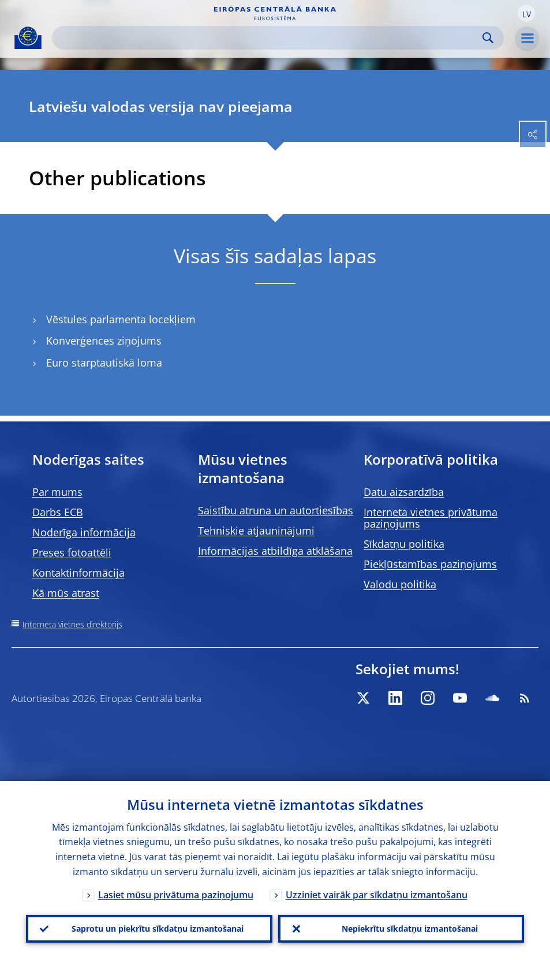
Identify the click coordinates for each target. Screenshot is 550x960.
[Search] (268, 38)
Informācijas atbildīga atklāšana (275, 551)
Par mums (57, 492)
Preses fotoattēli (71, 552)
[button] (526, 13)
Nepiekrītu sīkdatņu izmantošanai (410, 928)
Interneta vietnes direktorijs (72, 624)
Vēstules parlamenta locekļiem (121, 319)
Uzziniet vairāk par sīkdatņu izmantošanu (376, 894)
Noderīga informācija (84, 532)
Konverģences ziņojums (104, 341)
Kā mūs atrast (65, 593)
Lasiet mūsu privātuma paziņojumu (175, 894)
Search (487, 38)
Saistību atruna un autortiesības (275, 510)
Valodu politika (400, 584)
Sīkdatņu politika (404, 544)
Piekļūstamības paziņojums (430, 564)
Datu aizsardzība (404, 492)
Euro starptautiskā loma (104, 362)
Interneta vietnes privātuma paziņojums (430, 518)
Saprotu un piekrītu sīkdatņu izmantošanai (158, 928)
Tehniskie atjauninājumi (256, 530)
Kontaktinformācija (78, 573)
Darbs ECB (57, 512)
